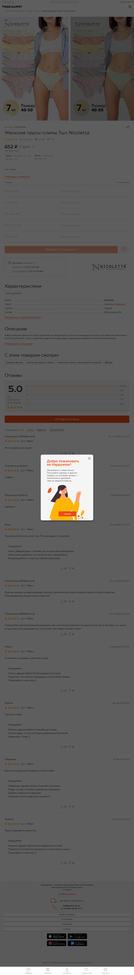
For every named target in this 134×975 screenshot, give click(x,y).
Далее (67, 514)
